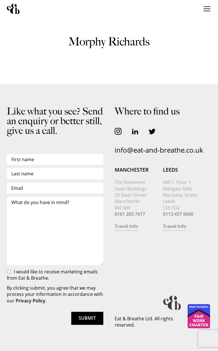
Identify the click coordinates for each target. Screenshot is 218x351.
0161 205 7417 (130, 214)
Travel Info (126, 226)
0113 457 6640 (178, 214)
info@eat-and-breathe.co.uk (159, 150)
